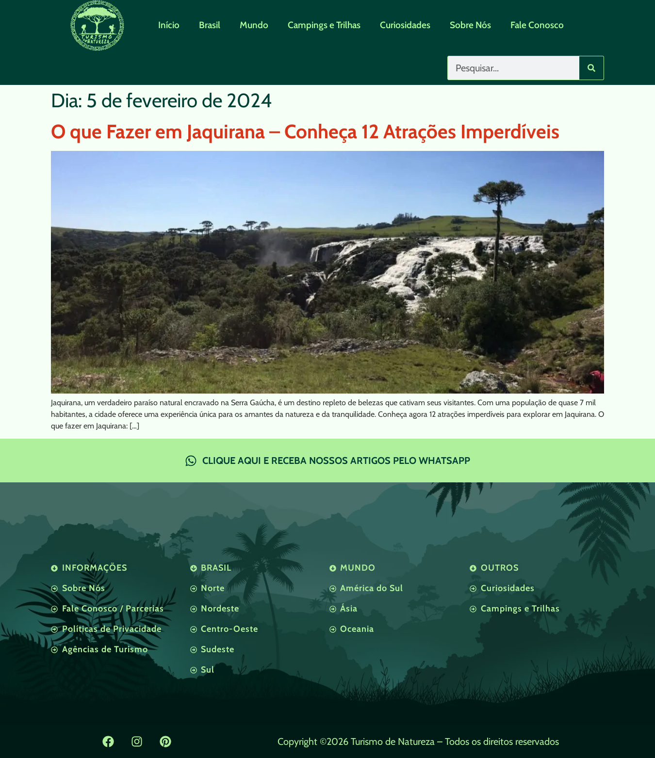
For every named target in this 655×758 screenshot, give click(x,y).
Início (169, 25)
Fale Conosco (537, 25)
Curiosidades (405, 25)
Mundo (254, 25)
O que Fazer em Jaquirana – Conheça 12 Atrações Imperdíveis (305, 131)
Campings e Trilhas (324, 25)
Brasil (209, 25)
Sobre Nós (470, 25)
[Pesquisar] (591, 68)
